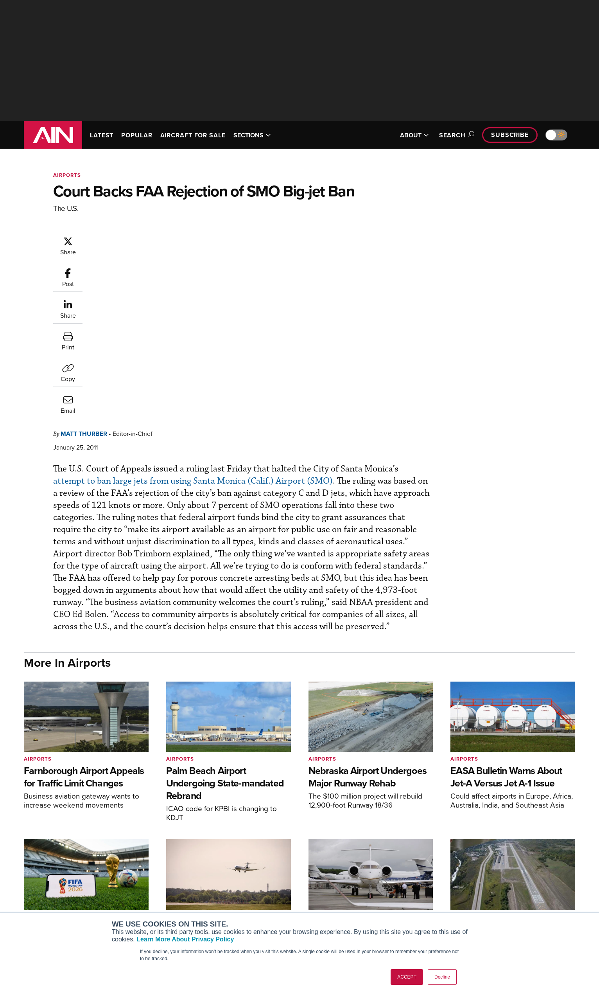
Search (455, 135)
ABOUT (414, 135)
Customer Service (266, 881)
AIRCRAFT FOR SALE (193, 135)
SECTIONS (252, 135)
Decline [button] (442, 977)
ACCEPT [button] (406, 977)
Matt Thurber (131, 240)
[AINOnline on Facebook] (26, 887)
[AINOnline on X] (57, 887)
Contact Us (491, 903)
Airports (67, 175)
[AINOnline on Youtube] (41, 887)
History (486, 892)
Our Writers (491, 881)
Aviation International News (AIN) (175, 881)
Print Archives (378, 871)
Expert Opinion (379, 881)
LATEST (101, 135)
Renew (253, 892)
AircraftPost (148, 892)
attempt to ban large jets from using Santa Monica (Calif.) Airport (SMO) (276, 287)
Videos (369, 903)
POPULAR (136, 135)
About (484, 871)
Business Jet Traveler (159, 903)
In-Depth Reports (381, 892)
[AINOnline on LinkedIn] (72, 887)
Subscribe (510, 134)
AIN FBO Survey (153, 871)
